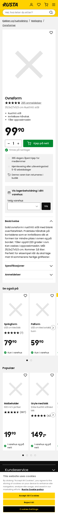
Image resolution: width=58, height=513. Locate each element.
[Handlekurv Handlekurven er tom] (46, 4)
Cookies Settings (29, 509)
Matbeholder (15, 405)
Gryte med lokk (42, 407)
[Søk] (51, 12)
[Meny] (53, 4)
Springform (15, 325)
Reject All (29, 502)
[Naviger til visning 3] (31, 455)
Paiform (42, 327)
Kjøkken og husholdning (15, 20)
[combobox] (26, 12)
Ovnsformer (9, 25)
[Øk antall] (18, 143)
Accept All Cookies (29, 495)
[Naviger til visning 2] (31, 360)
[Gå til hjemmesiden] (10, 4)
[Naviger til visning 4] (35, 455)
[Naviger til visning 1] (27, 360)
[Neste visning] (53, 327)
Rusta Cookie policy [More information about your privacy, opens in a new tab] (33, 489)
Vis (46, 206)
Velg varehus (15, 200)
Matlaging (36, 20)
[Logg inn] (31, 4)
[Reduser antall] (9, 143)
